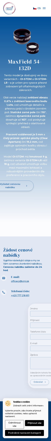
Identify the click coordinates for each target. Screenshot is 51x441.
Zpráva (44, 355)
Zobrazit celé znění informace (28, 405)
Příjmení (44, 320)
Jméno (44, 308)
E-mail (43, 343)
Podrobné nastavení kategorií (24, 433)
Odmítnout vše (14, 424)
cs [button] (37, 8)
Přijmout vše (34, 423)
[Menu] (44, 8)
